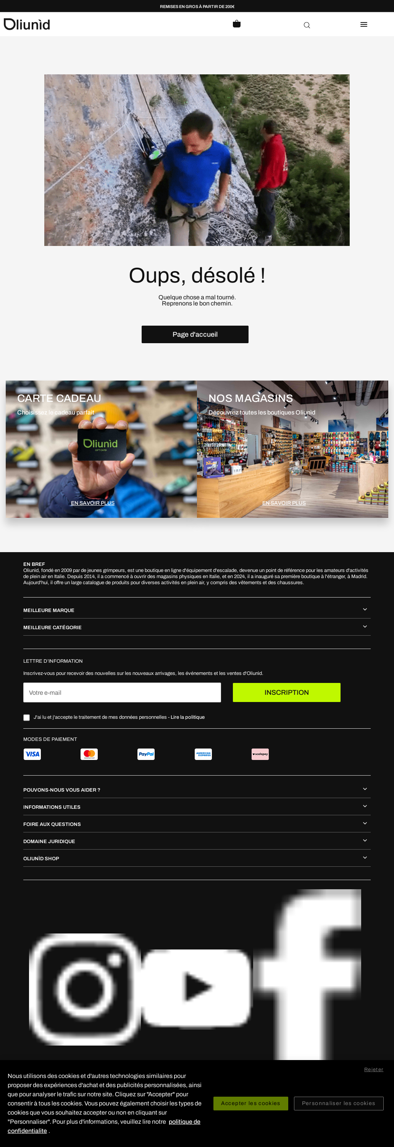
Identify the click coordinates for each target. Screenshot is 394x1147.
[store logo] (100, 24)
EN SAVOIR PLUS (93, 503)
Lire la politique (188, 717)
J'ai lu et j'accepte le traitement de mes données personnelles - (119, 717)
